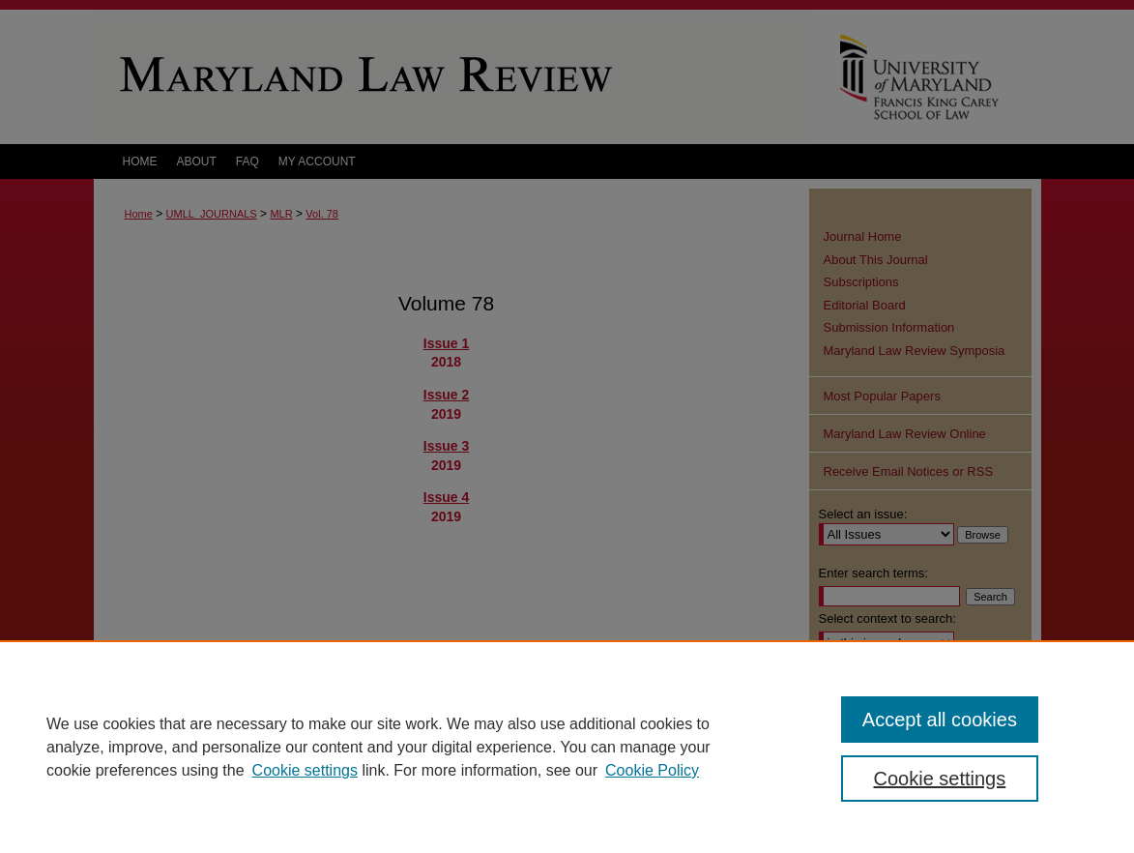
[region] (567, 746)
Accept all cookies (939, 719)
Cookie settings (305, 770)
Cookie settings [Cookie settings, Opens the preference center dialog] (940, 778)
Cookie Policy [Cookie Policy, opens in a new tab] (652, 770)
